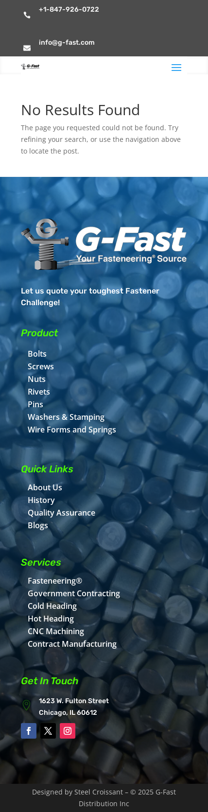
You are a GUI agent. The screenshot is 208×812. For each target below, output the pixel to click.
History (41, 500)
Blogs (38, 525)
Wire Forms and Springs (72, 429)
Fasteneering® (55, 580)
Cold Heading (52, 606)
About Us (45, 487)
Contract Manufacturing (72, 644)
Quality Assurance (61, 512)
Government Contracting (74, 593)
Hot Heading (51, 618)
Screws (41, 366)
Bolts (37, 353)
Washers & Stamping (66, 417)
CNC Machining (56, 631)
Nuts (37, 379)
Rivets (39, 391)
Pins (35, 404)
